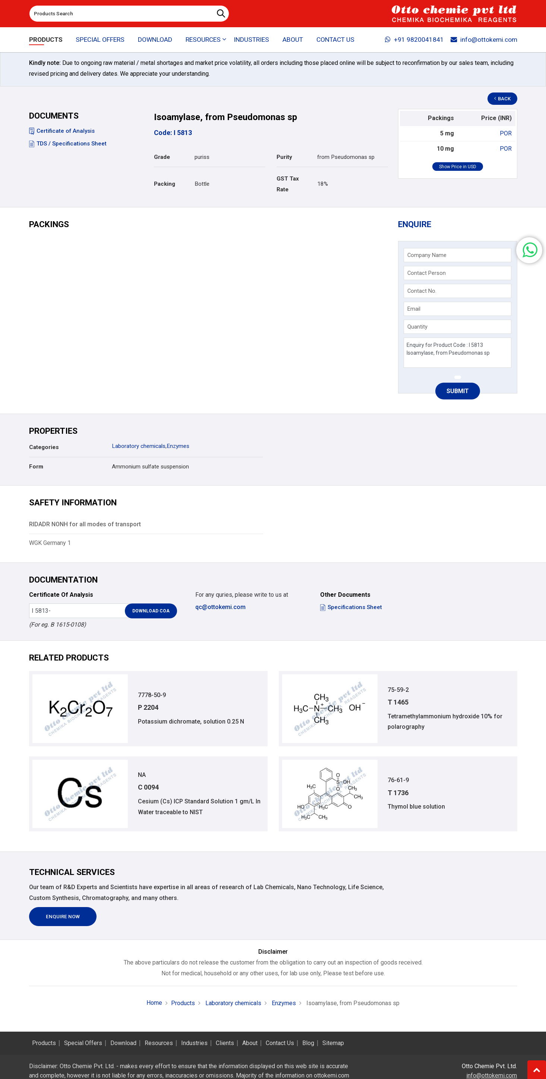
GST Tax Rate (288, 184)
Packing (164, 184)
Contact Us (335, 39)
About (293, 39)
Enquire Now (63, 916)
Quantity (417, 326)
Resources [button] (203, 39)
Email (413, 308)
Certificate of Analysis (62, 131)
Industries (251, 39)
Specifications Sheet (351, 607)
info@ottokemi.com (484, 39)
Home (154, 1002)
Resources (159, 1043)
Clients (225, 1043)
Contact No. (421, 291)
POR (506, 133)
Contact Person (426, 273)
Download (155, 39)
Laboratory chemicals (138, 446)
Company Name (426, 255)
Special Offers (100, 39)
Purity (284, 157)
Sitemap (333, 1043)
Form (36, 466)
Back (502, 98)
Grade (162, 157)
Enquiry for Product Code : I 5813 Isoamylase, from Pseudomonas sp (457, 353)
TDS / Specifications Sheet (68, 143)
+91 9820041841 (414, 39)
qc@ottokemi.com (220, 607)
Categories (44, 447)
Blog (308, 1043)
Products (46, 39)
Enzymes (178, 446)
